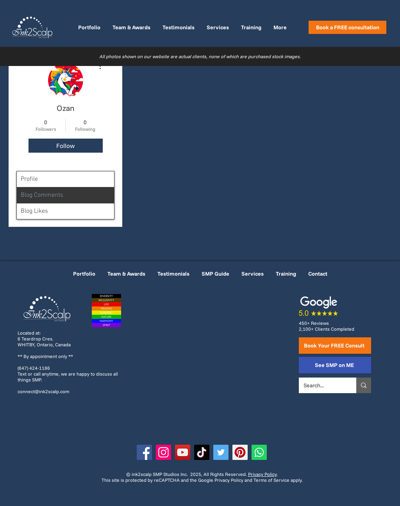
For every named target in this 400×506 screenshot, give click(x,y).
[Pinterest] (240, 452)
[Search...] (322, 385)
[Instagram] (163, 452)
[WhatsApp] (259, 452)
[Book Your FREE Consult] (335, 345)
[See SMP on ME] (335, 365)
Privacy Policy (262, 474)
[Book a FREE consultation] (347, 27)
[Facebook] (144, 452)
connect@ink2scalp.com (43, 391)
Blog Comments (42, 195)
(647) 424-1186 (34, 368)
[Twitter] (221, 452)
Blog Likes (34, 211)
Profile (29, 179)
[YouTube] (182, 452)
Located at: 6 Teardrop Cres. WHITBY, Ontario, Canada (44, 338)
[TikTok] (201, 452)
